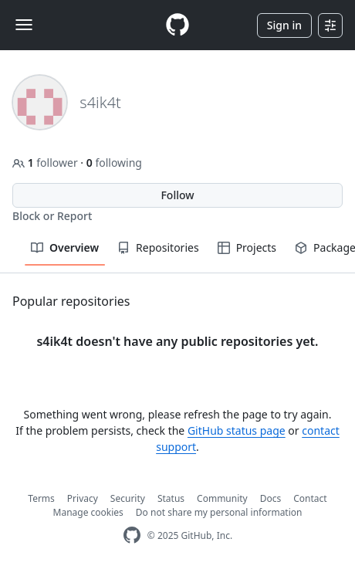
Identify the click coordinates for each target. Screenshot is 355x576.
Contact (309, 498)
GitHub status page (237, 430)
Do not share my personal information (219, 512)
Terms (41, 498)
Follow (177, 195)
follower (46, 162)
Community (222, 498)
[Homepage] (177, 25)
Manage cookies (88, 512)
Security (127, 498)
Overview (65, 247)
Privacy (82, 498)
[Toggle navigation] (24, 24)
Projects (247, 247)
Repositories (158, 247)
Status (170, 498)
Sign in (284, 25)
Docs (271, 498)
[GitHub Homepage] (132, 535)
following (114, 162)
